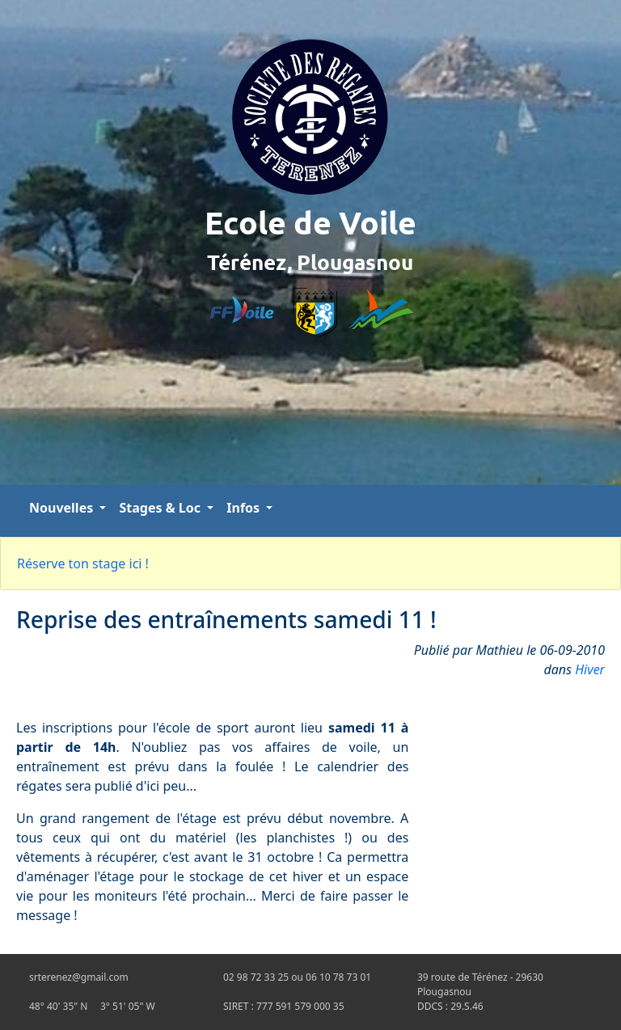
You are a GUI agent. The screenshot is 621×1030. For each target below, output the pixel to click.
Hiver (590, 669)
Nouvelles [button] (62, 508)
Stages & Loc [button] (161, 508)
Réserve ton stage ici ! (83, 563)
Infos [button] (244, 508)
